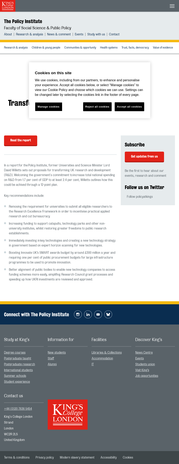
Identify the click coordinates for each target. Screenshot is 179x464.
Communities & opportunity (80, 47)
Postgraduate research (19, 364)
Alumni (52, 364)
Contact (114, 34)
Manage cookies (48, 106)
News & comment (59, 34)
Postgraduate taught (17, 358)
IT (93, 364)
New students (57, 352)
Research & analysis (29, 34)
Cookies (128, 457)
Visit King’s (142, 370)
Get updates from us (144, 156)
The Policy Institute (23, 21)
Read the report (20, 140)
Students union (145, 364)
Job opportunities (146, 375)
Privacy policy (45, 457)
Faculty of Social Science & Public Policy (37, 28)
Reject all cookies (97, 106)
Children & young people (46, 47)
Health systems (109, 47)
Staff (51, 358)
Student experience (17, 381)
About (8, 34)
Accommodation (102, 358)
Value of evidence (163, 47)
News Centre (144, 352)
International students (18, 370)
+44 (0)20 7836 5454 (18, 408)
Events (79, 34)
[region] (89, 90)
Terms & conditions (17, 457)
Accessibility (109, 457)
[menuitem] (10, 34)
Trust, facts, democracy (135, 47)
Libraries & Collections (107, 352)
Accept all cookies (129, 106)
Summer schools (15, 375)
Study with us (96, 34)
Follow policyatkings (140, 196)
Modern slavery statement (77, 457)
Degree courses (14, 352)
